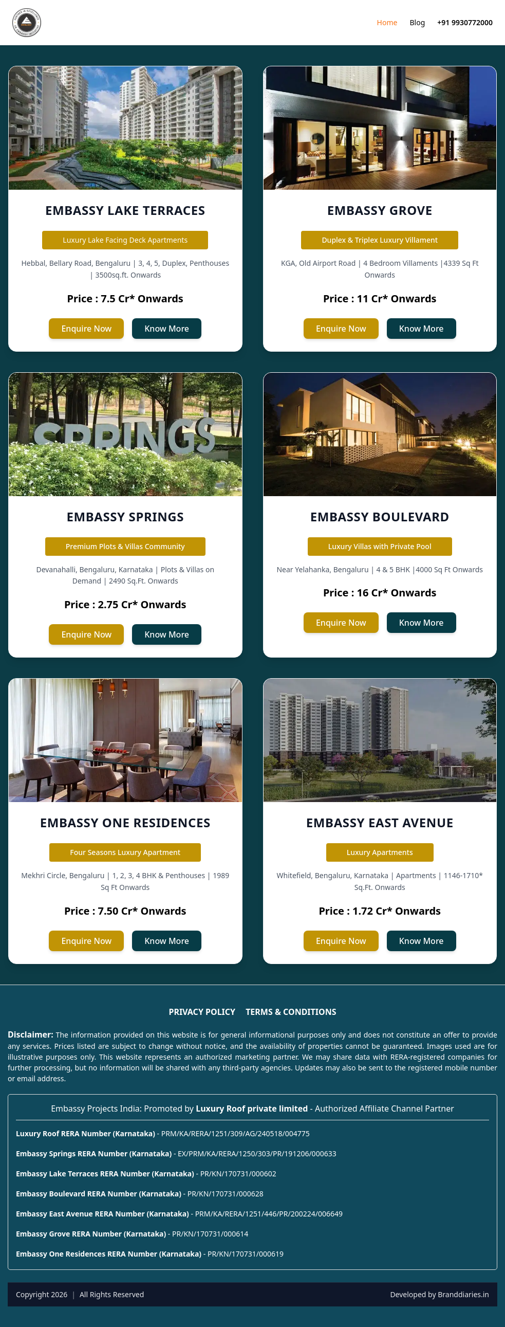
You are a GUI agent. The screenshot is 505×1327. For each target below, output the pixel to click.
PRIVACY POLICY (202, 1011)
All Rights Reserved (112, 1294)
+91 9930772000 (465, 22)
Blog (417, 22)
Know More (166, 328)
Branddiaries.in (463, 1294)
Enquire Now (86, 328)
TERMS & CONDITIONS (291, 1011)
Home (387, 22)
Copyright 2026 (41, 1294)
